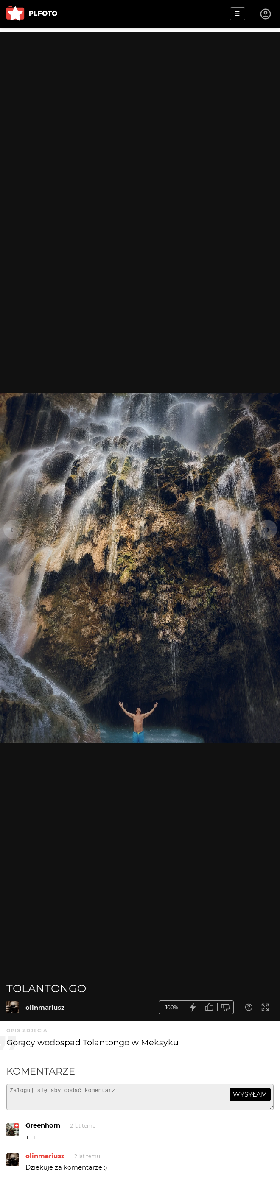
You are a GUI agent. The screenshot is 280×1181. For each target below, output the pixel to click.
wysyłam (250, 1094)
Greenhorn (42, 1129)
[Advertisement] (140, 91)
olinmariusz (44, 1007)
